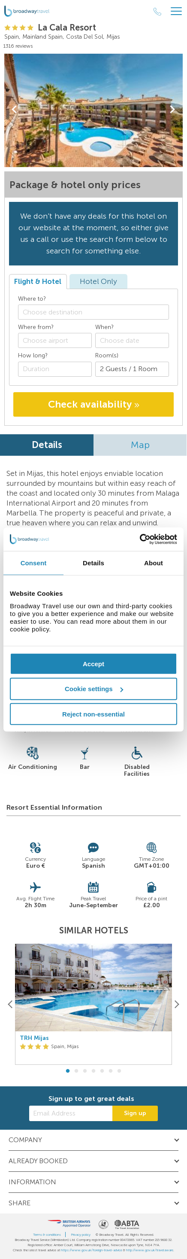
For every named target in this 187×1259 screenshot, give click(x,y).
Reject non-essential (93, 714)
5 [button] (102, 1071)
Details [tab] (93, 563)
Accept (93, 663)
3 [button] (85, 1071)
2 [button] (76, 1071)
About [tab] (153, 563)
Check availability (93, 404)
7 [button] (119, 1071)
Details (47, 445)
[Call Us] (157, 11)
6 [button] (110, 1071)
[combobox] (93, 312)
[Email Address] (70, 1113)
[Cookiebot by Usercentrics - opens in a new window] (139, 539)
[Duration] (55, 369)
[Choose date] (132, 340)
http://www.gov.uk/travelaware (149, 1250)
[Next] (176, 1004)
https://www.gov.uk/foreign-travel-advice (91, 1250)
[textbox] (98, 312)
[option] (93, 1004)
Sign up (135, 1113)
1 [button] (67, 1071)
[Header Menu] (176, 11)
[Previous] (10, 1004)
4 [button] (93, 1071)
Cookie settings (94, 688)
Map (140, 445)
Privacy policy (80, 1234)
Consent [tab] (34, 563)
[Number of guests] (132, 369)
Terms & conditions (47, 1234)
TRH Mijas (34, 1038)
